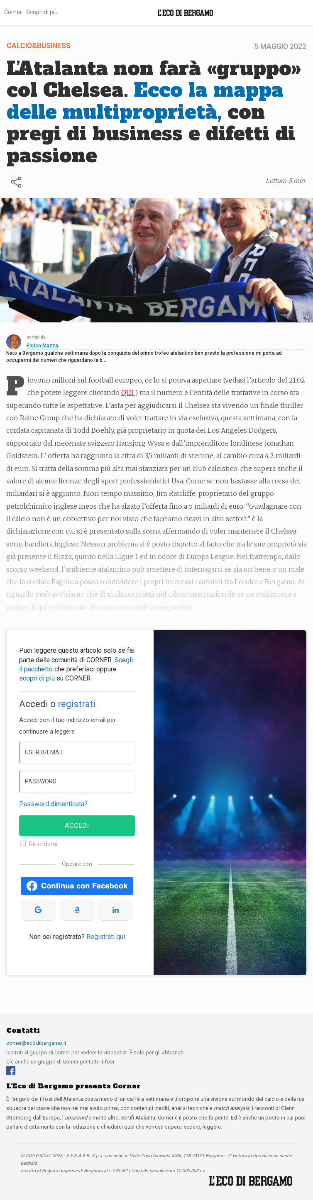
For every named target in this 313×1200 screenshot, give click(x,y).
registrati (77, 704)
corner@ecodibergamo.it (36, 1043)
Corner (13, 12)
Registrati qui (105, 937)
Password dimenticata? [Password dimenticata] (53, 804)
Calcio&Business (39, 45)
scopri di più (37, 678)
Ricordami (43, 844)
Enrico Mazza (42, 346)
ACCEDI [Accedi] (77, 825)
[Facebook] (10, 1070)
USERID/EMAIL (44, 752)
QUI (128, 392)
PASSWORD (40, 781)
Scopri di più (42, 12)
